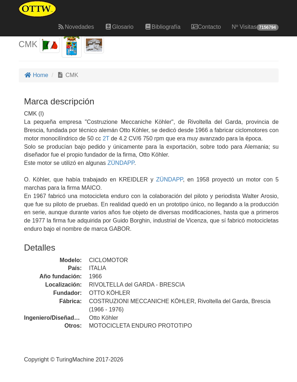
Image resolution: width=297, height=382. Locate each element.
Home (36, 75)
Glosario (119, 27)
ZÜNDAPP (120, 163)
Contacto (206, 27)
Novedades (75, 27)
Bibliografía (162, 27)
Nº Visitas (255, 27)
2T (105, 138)
